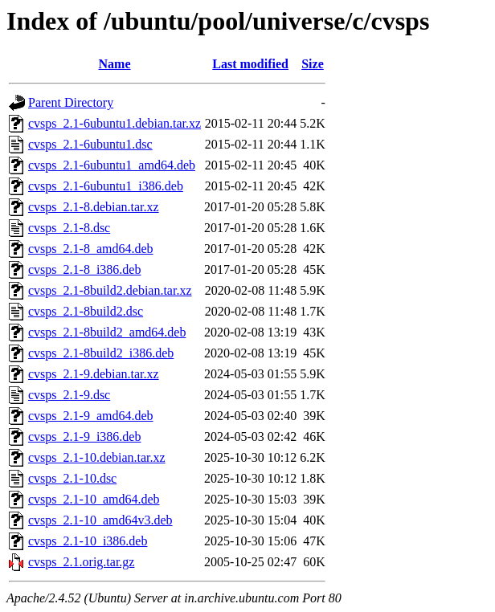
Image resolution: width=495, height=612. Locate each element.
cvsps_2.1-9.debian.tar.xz (93, 374)
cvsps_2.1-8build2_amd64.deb (107, 332)
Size (312, 64)
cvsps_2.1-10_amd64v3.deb (100, 520)
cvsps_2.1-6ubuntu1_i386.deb (105, 186)
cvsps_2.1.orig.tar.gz (81, 562)
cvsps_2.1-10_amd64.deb (94, 499)
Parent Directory (70, 102)
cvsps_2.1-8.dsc (69, 228)
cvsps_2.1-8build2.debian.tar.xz (110, 290)
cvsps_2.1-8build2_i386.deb (101, 353)
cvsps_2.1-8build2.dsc (85, 311)
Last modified (250, 64)
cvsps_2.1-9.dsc (69, 395)
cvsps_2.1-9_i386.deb (84, 436)
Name (115, 64)
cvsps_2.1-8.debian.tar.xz (93, 207)
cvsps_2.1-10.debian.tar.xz (97, 457)
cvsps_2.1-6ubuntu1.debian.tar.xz (114, 123)
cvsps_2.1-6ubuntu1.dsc (90, 144)
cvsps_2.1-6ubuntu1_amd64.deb (111, 165)
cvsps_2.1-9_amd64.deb (90, 415)
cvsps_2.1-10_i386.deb (87, 541)
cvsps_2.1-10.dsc (72, 478)
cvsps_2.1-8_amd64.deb (90, 248)
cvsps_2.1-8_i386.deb (84, 269)
